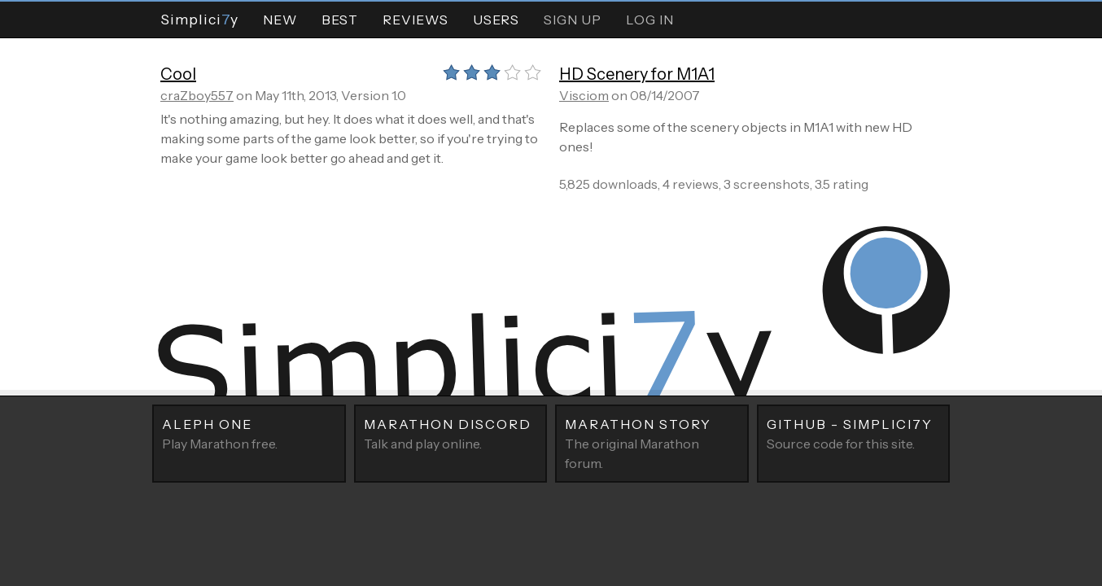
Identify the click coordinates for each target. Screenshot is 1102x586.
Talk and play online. (451, 433)
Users (496, 19)
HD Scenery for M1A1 (637, 74)
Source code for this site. (854, 433)
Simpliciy (199, 19)
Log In (650, 19)
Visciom (584, 95)
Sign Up (572, 19)
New (280, 19)
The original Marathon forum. (652, 442)
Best (339, 19)
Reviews (415, 19)
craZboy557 (197, 95)
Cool (178, 74)
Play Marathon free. (249, 433)
